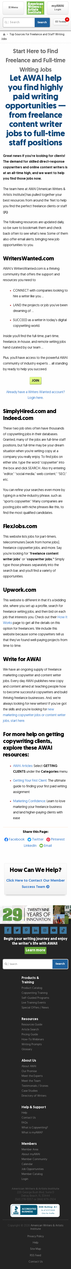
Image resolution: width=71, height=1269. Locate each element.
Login (25, 1179)
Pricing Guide (30, 1034)
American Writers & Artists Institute (46, 1227)
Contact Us (29, 1117)
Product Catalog (32, 988)
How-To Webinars (33, 1039)
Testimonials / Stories (35, 1086)
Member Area (30, 1149)
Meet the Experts (32, 1076)
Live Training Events (34, 1002)
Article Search (30, 1029)
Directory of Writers (34, 1096)
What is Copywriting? (35, 1127)
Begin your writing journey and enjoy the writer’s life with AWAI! (35, 944)
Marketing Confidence (29, 801)
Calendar (27, 1164)
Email (48, 845)
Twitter (38, 839)
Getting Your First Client (30, 780)
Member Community (34, 1159)
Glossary (27, 1049)
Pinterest (58, 839)
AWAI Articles (22, 766)
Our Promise (29, 1071)
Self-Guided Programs (35, 998)
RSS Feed (35, 1255)
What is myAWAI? (32, 1132)
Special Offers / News (35, 1007)
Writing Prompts (32, 1044)
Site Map (35, 1249)
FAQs (25, 1122)
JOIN (35, 380)
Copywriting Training (35, 993)
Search (42, 22)
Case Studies (29, 1091)
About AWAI (29, 1066)
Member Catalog (32, 1174)
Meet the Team (31, 1081)
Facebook (17, 839)
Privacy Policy (35, 1236)
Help (24, 1113)
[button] (13, 8)
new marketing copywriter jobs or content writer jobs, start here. (34, 715)
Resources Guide (32, 1024)
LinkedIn (30, 845)
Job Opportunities (33, 1169)
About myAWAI (31, 1154)
